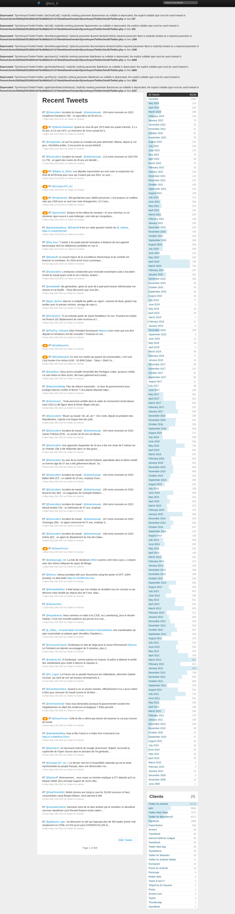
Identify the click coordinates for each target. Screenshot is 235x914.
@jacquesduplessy (56, 227)
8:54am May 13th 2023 (52, 666)
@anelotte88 (53, 286)
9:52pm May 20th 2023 (52, 293)
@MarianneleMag (55, 386)
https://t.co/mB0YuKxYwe (80, 578)
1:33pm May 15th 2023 (52, 607)
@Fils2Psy (52, 330)
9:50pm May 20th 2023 (52, 308)
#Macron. (132, 644)
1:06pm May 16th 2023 (52, 567)
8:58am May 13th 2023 (52, 651)
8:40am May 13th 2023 (52, 725)
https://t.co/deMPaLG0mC (56, 736)
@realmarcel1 (59, 197)
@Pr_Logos (52, 674)
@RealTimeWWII (55, 792)
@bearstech (52, 748)
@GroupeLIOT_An (62, 186)
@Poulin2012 (53, 316)
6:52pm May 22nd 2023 (53, 234)
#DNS (94, 560)
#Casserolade (66, 630)
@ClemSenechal (55, 703)
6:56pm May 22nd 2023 (53, 190)
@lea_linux (52, 242)
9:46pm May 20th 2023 (52, 323)
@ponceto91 (59, 212)
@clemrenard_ (54, 401)
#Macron (102, 330)
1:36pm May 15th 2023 (52, 581)
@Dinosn (51, 574)
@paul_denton (54, 301)
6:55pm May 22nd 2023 (53, 219)
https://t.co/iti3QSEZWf (54, 231)
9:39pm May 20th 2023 (52, 378)
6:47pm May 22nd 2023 (53, 264)
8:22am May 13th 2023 (52, 814)
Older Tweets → (126, 840)
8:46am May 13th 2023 (52, 696)
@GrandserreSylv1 (56, 689)
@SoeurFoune (60, 548)
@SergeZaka (53, 142)
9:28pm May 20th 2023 (52, 540)
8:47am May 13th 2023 (52, 681)
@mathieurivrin (60, 345)
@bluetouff (73, 227)
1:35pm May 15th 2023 (52, 596)
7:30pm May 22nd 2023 (53, 134)
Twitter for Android (76, 119)
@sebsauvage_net (56, 560)
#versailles (80, 630)
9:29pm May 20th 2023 (52, 481)
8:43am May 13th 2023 (52, 710)
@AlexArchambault (62, 127)
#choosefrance (104, 630)
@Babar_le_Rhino (62, 171)
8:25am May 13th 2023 (52, 769)
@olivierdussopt (92, 112)
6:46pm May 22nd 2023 (53, 278)
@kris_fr (52, 3)
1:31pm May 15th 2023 (52, 622)
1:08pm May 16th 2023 (52, 552)
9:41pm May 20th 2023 (52, 349)
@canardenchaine (56, 807)
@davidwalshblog (55, 733)
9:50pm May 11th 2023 (52, 828)
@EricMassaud (60, 356)
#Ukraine (63, 330)
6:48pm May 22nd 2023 (53, 249)
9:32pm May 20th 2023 (52, 408)
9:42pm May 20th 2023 (52, 337)
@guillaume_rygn (55, 821)
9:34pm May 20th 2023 (52, 393)
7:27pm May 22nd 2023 (53, 163)
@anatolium (52, 371)
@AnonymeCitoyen (56, 644)
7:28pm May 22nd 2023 (53, 149)
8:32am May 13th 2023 (52, 740)
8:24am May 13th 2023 (52, 784)
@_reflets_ (52, 630)
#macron (91, 630)
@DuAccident (53, 112)
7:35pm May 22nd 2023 (53, 119)
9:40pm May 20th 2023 (52, 364)
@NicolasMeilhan (55, 589)
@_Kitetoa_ (123, 227)
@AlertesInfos (53, 604)
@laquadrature (54, 615)
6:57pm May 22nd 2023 (53, 178)
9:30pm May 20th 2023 (52, 423)
